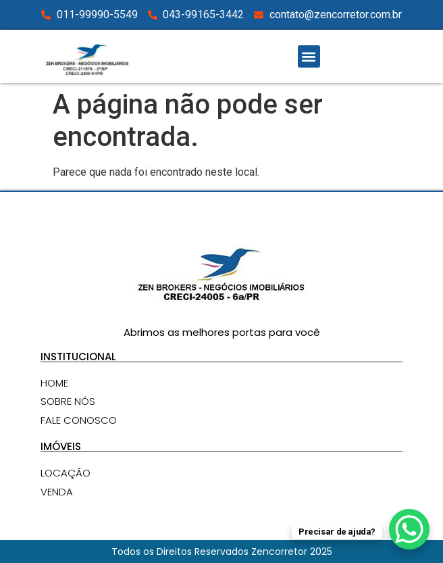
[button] (309, 56)
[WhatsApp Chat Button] (409, 529)
